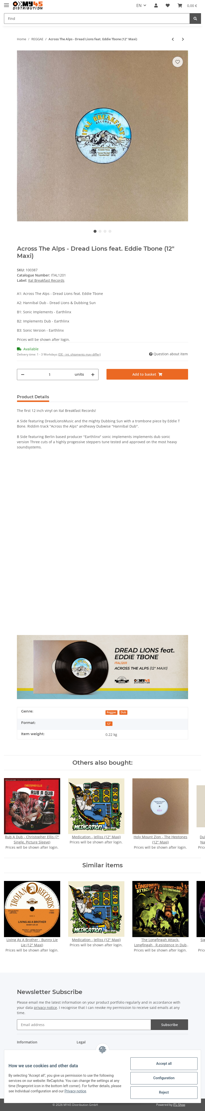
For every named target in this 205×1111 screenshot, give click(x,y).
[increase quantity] (92, 374)
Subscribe (169, 1024)
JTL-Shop (179, 1105)
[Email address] (84, 1024)
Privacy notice (102, 1091)
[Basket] (187, 5)
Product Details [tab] (33, 397)
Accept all (160, 1064)
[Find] (97, 18)
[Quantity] (49, 374)
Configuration (160, 1078)
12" (109, 723)
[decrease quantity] (22, 374)
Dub (123, 712)
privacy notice (45, 1007)
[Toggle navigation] (6, 3)
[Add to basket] (147, 374)
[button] (156, 5)
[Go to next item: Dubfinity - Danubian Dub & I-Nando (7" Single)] (183, 39)
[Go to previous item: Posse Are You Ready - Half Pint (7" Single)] (173, 39)
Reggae (111, 712)
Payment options (31, 1051)
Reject (160, 1092)
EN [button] (139, 5)
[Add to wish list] (177, 61)
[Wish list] (168, 5)
